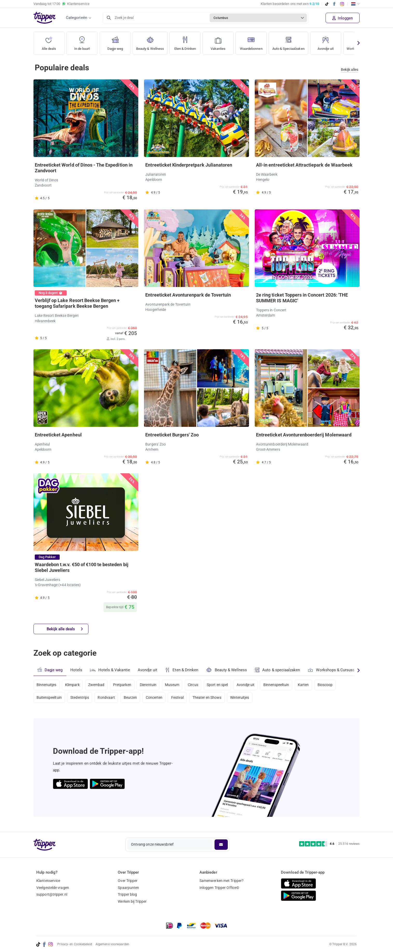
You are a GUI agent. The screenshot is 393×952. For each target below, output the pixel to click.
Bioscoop (332, 685)
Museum (175, 685)
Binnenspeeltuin (282, 685)
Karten (310, 685)
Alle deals (49, 41)
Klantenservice (48, 881)
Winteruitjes (244, 699)
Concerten (156, 699)
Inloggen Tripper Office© (219, 888)
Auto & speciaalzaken (278, 670)
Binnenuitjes (47, 685)
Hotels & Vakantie (110, 669)
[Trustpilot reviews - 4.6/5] (329, 844)
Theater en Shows (211, 699)
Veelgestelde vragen (52, 888)
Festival (181, 699)
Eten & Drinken (188, 41)
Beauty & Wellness (152, 41)
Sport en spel (221, 685)
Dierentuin (151, 685)
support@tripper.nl (51, 894)
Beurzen (132, 699)
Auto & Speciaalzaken (296, 41)
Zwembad (98, 685)
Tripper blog (127, 894)
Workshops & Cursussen (334, 670)
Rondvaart (107, 699)
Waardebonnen (256, 41)
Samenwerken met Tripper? (221, 881)
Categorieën (76, 17)
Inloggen (342, 18)
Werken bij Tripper (132, 901)
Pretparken (124, 685)
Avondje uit (336, 41)
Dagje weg (115, 41)
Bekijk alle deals (65, 629)
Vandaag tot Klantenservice (61, 4)
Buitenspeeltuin (49, 699)
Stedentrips (80, 699)
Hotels (76, 670)
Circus (197, 685)
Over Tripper (127, 881)
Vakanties (222, 41)
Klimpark (73, 685)
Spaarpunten (128, 888)
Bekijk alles (349, 70)
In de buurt (82, 41)
